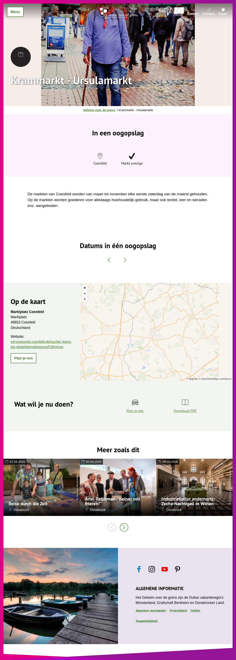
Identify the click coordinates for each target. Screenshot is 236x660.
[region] (156, 332)
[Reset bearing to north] (85, 299)
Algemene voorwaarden (151, 610)
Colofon (195, 610)
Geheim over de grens (99, 110)
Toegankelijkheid (146, 621)
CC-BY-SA (229, 496)
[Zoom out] (85, 294)
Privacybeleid (178, 610)
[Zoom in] (85, 288)
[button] (23, 358)
